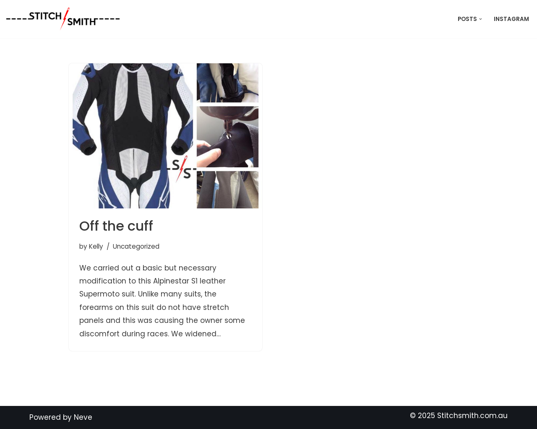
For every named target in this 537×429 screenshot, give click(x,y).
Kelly (96, 246)
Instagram (511, 19)
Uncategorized (136, 246)
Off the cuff (116, 225)
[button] (480, 19)
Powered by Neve (60, 417)
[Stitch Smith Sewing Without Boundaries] (65, 19)
